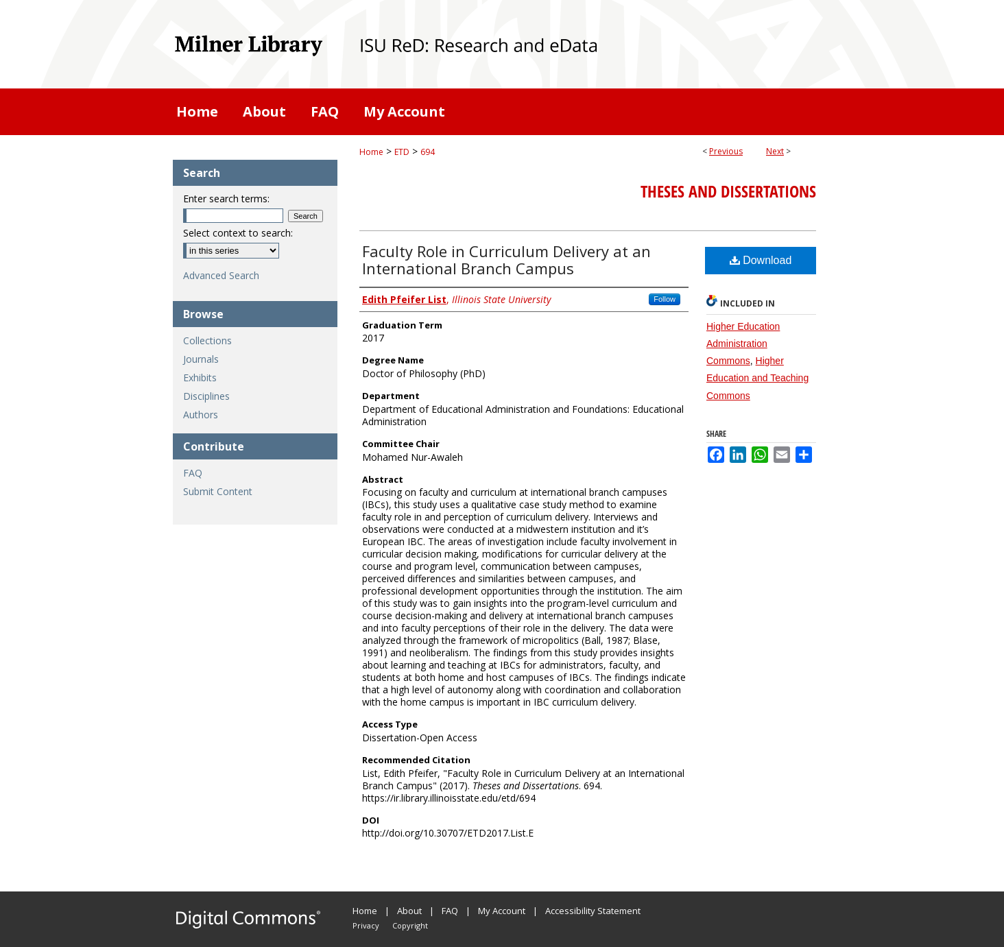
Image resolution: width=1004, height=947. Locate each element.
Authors (200, 414)
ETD (401, 152)
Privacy (365, 925)
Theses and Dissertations (728, 191)
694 (427, 152)
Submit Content (217, 491)
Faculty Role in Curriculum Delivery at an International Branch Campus (506, 259)
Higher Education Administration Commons (743, 343)
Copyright (410, 925)
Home (371, 152)
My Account (501, 910)
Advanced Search (221, 275)
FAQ (192, 472)
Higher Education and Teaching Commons (757, 377)
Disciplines (206, 396)
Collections (207, 340)
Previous (726, 151)
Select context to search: (238, 232)
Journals (201, 358)
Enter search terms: (226, 198)
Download (761, 260)
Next (775, 151)
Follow (665, 299)
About (409, 910)
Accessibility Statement (593, 910)
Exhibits (200, 377)
